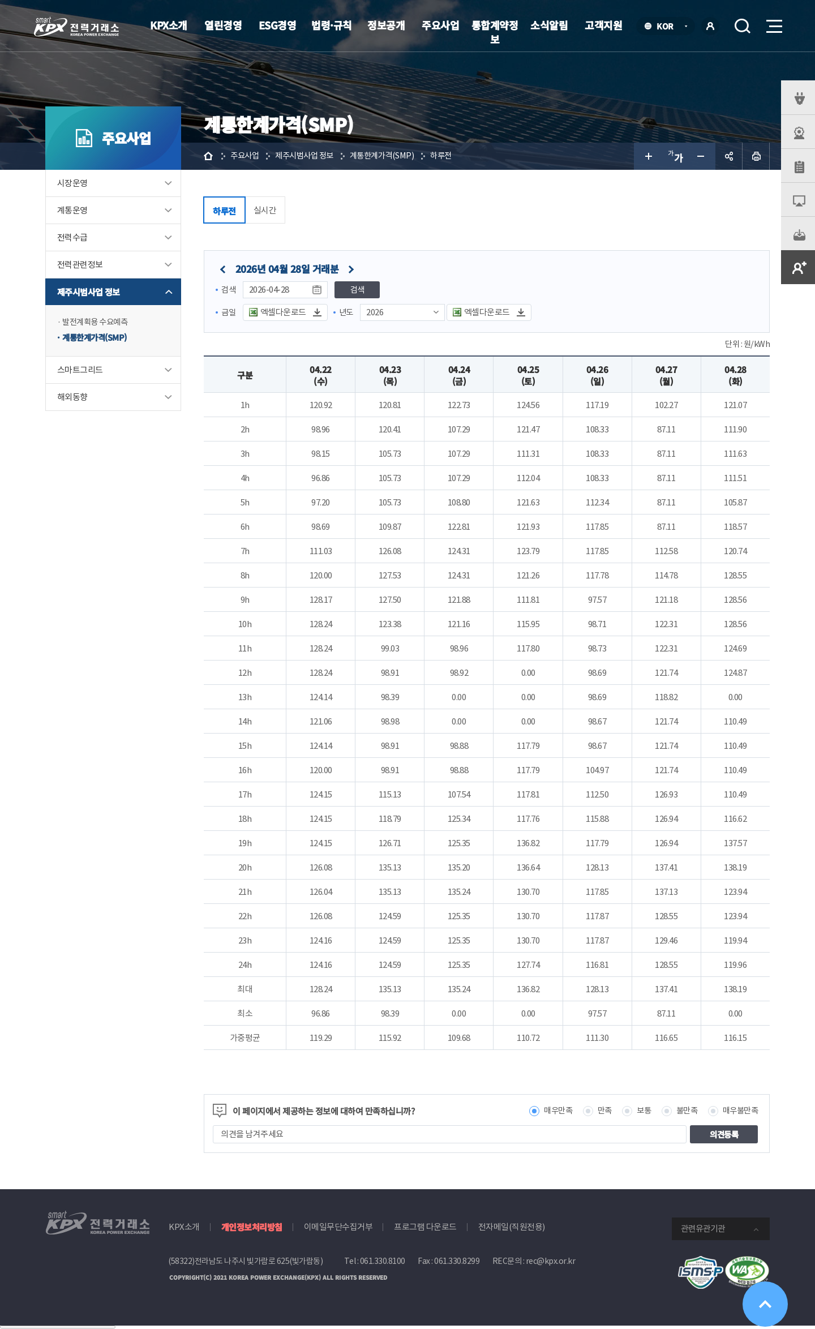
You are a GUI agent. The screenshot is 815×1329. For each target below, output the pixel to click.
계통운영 (72, 210)
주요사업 (440, 25)
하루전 (453, 156)
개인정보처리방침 (251, 1227)
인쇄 (756, 156)
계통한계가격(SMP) (97, 338)
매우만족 (550, 1111)
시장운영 (72, 183)
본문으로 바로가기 (0, 0)
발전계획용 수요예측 (97, 322)
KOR (668, 27)
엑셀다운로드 (284, 312)
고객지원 (603, 25)
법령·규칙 (331, 25)
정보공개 (386, 25)
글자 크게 (647, 156)
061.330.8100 (382, 1262)
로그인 (710, 26)
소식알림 (549, 25)
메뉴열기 (773, 23)
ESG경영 (278, 25)
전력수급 (72, 237)
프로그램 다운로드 (425, 1227)
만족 (598, 1111)
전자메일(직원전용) (511, 1227)
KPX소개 (168, 25)
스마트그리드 (79, 371)
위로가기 (765, 1304)
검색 (743, 26)
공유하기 (729, 156)
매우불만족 (739, 1111)
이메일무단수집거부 (338, 1227)
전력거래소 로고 (76, 26)
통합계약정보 (494, 32)
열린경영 (223, 25)
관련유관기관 (703, 1229)
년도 (347, 312)
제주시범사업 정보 (88, 292)
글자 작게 (701, 156)
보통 (638, 1111)
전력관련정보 (79, 264)
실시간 (265, 210)
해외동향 (72, 398)
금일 (229, 312)
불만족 (683, 1111)
